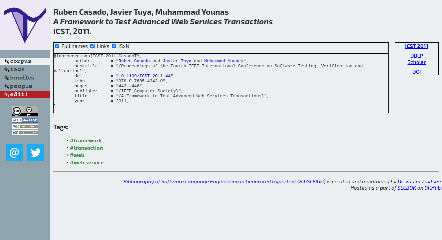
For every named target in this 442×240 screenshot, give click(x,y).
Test (123, 21)
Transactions (248, 21)
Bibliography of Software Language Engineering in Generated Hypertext (209, 192)
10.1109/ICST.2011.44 (145, 81)
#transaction (86, 158)
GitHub (433, 198)
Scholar (416, 62)
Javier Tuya (177, 63)
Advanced (151, 21)
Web (179, 21)
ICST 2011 (416, 46)
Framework (82, 21)
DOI (416, 71)
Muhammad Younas (223, 63)
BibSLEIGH (311, 192)
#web (77, 166)
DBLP (416, 55)
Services (206, 21)
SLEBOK (406, 198)
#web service (87, 173)
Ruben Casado (134, 63)
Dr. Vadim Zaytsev (419, 192)
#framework (86, 151)
